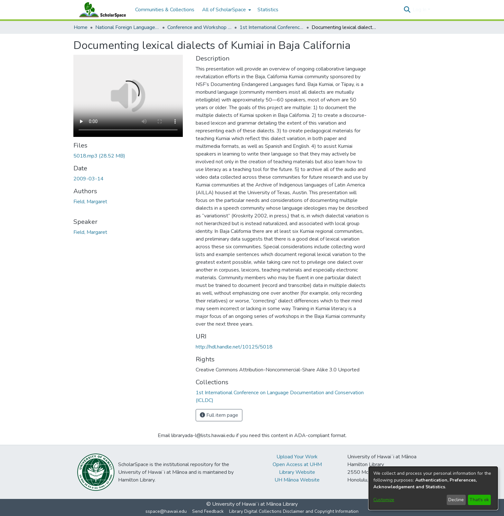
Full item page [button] (219, 415)
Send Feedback (208, 511)
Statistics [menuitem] (267, 9)
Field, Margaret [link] (90, 201)
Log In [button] (420, 9)
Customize (383, 500)
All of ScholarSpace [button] (224, 9)
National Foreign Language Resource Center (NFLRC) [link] (127, 27)
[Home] (101, 10)
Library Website (297, 472)
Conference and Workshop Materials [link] (199, 27)
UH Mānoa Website (297, 479)
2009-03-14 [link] (88, 178)
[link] (99, 155)
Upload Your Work (297, 456)
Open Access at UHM (297, 464)
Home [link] (81, 27)
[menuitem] (226, 9)
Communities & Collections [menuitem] (164, 9)
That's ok (479, 500)
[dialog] (433, 488)
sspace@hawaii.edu (166, 511)
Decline (456, 500)
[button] (407, 10)
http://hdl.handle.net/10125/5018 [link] (234, 346)
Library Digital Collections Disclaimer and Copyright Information (294, 511)
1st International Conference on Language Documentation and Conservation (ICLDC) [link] (271, 27)
